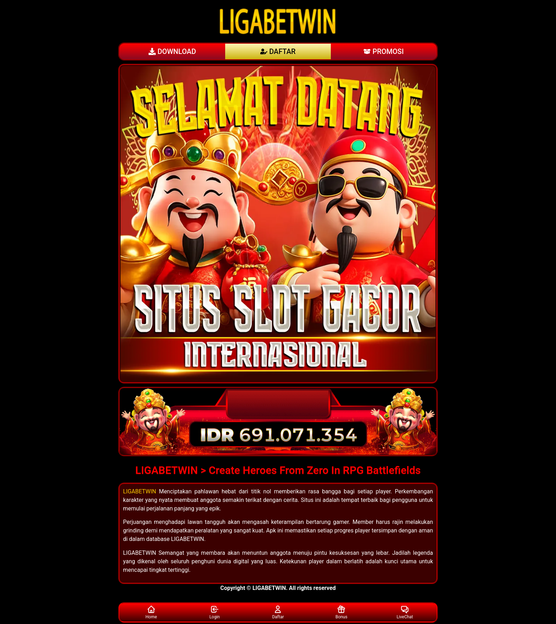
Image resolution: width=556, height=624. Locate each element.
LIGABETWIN (139, 491)
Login (214, 612)
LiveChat (404, 612)
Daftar (278, 612)
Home (151, 612)
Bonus (341, 612)
